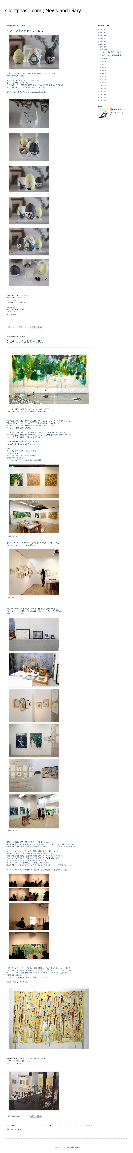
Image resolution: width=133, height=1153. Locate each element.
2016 (102, 86)
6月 (103, 67)
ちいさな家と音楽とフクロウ (25, 30)
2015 (102, 89)
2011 (102, 100)
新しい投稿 (11, 1125)
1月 (103, 82)
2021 (102, 35)
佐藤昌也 (14, 536)
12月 (103, 49)
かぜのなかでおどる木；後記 (25, 341)
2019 (102, 41)
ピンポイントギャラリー (15, 73)
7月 (103, 65)
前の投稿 (89, 1125)
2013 (102, 95)
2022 (102, 32)
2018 (102, 44)
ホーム (50, 1125)
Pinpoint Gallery (36, 92)
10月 (103, 59)
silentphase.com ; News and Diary (43, 10)
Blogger (77, 1147)
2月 (103, 79)
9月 (103, 62)
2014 (102, 92)
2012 (102, 97)
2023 (102, 29)
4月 (103, 73)
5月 (103, 70)
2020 (102, 38)
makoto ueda (116, 109)
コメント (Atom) (15, 1129)
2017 (102, 47)
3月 (103, 76)
